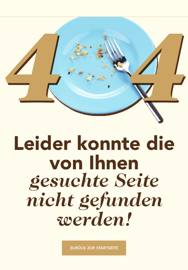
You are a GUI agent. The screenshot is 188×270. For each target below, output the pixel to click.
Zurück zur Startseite (94, 248)
